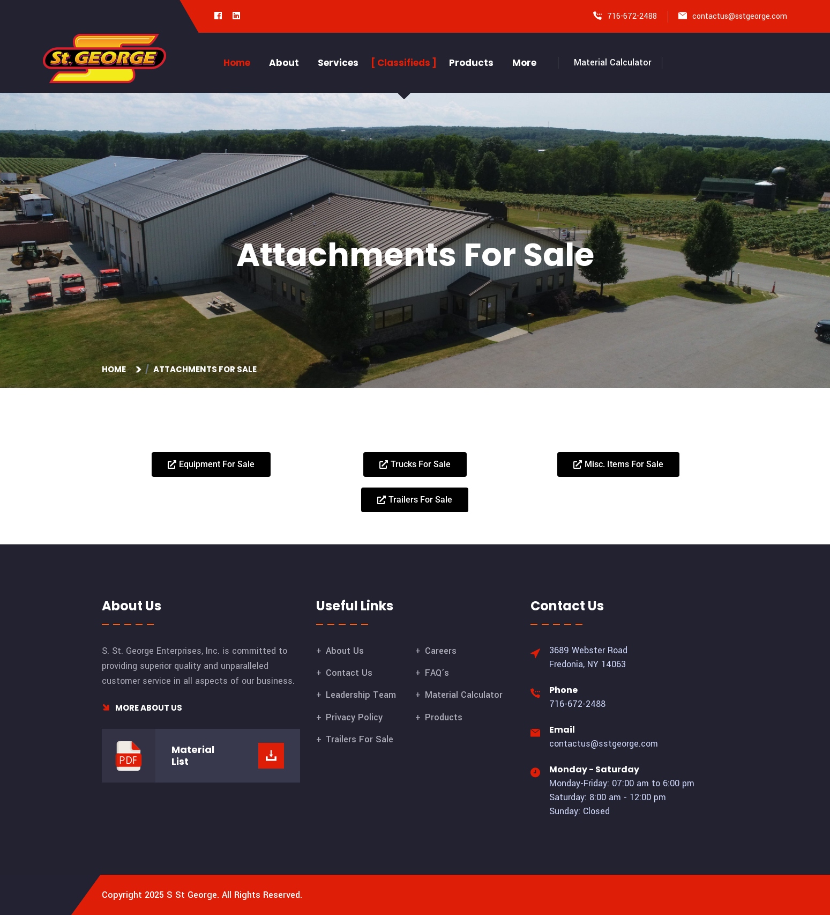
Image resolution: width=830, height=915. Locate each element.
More (524, 62)
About (284, 62)
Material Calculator (613, 62)
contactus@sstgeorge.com (739, 16)
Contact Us (349, 673)
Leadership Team (361, 695)
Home (236, 62)
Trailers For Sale (359, 739)
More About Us (142, 707)
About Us (345, 651)
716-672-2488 (632, 16)
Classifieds (403, 62)
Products (471, 62)
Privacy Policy (354, 717)
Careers (441, 651)
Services (338, 62)
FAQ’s (437, 673)
